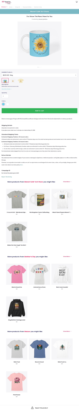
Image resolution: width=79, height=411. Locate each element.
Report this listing (7, 176)
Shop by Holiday (27, 7)
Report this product (39, 408)
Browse (4, 7)
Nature (27, 331)
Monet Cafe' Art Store (33, 182)
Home (10, 7)
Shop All (17, 7)
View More (66, 181)
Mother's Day (38, 7)
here (21, 164)
